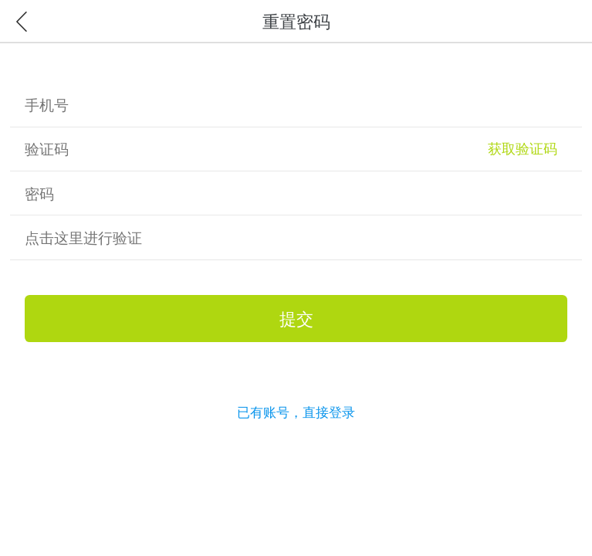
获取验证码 (522, 148)
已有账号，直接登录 (296, 411)
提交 (296, 318)
